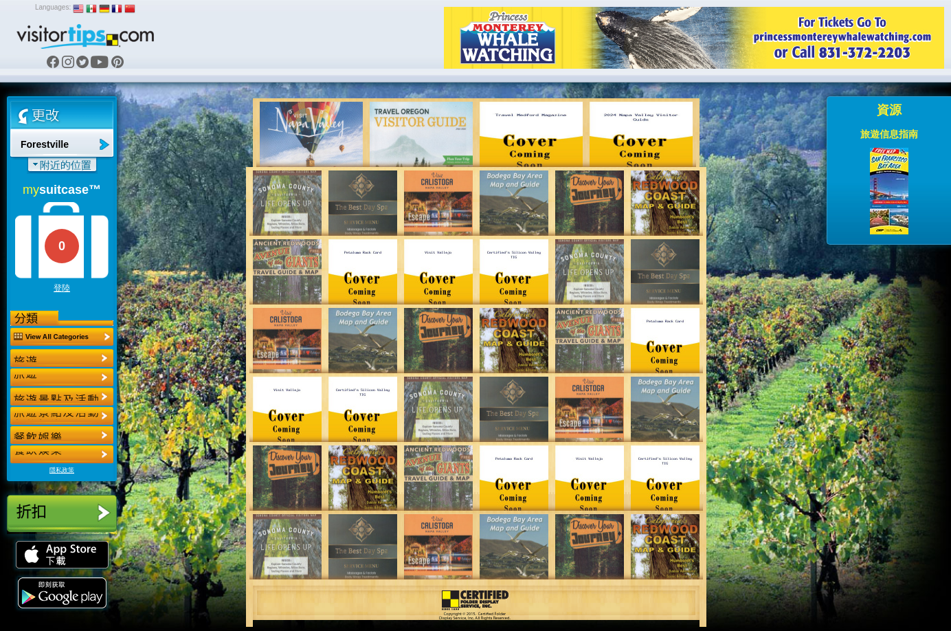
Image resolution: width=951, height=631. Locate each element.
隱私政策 (61, 470)
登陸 (62, 288)
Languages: (53, 7)
